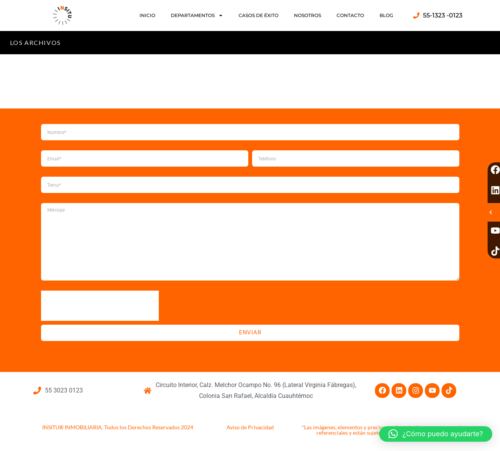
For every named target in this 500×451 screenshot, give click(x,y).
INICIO (147, 15)
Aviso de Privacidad (250, 427)
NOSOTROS (307, 15)
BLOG (386, 15)
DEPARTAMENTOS (197, 15)
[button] (435, 434)
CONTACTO (350, 15)
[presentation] (100, 306)
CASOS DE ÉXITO (258, 15)
